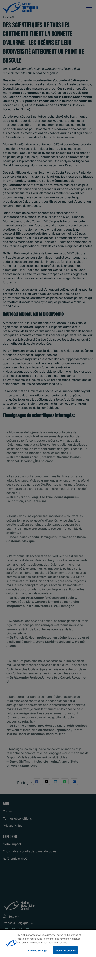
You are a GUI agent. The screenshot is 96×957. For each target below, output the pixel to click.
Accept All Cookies (65, 952)
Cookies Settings (37, 952)
